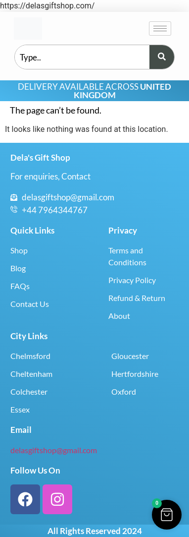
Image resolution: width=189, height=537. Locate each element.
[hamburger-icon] (160, 28)
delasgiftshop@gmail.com (53, 450)
